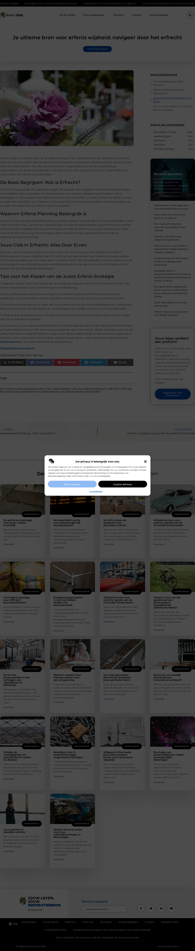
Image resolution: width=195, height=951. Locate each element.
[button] (145, 461)
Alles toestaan (72, 484)
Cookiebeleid (95, 491)
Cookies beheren (122, 484)
